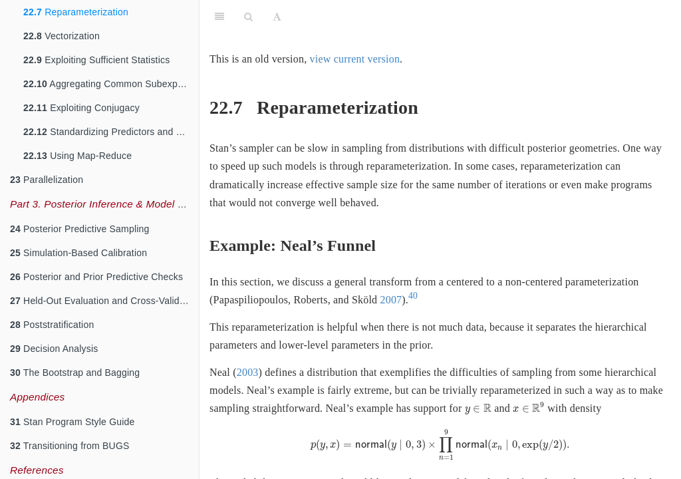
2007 (391, 299)
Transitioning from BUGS (70, 445)
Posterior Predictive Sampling (80, 229)
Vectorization (61, 36)
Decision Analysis (54, 348)
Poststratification (52, 324)
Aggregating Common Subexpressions (111, 84)
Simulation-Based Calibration (78, 252)
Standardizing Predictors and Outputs (111, 131)
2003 (248, 372)
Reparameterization (75, 12)
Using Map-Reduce (77, 155)
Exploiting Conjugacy (81, 107)
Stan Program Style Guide (72, 421)
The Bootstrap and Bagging (75, 372)
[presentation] (478, 409)
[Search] (248, 16)
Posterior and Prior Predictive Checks (96, 276)
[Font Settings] (277, 16)
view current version (355, 59)
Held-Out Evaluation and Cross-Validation (104, 300)
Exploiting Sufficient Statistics (96, 60)
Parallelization (46, 179)
